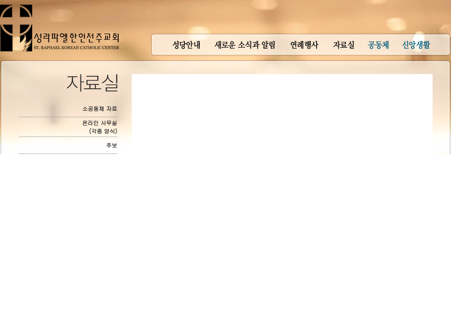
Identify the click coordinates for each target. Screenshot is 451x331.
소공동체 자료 (99, 108)
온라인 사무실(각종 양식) (99, 127)
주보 (111, 145)
